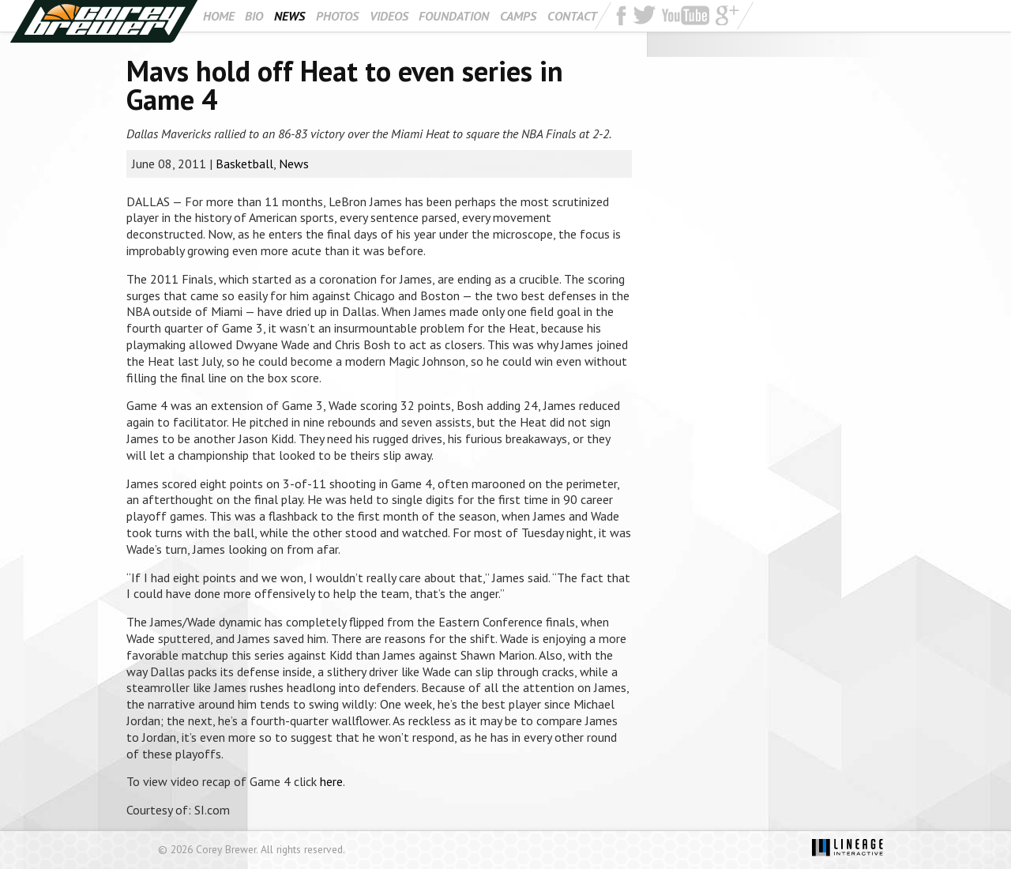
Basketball (244, 163)
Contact (572, 16)
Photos (337, 16)
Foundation (454, 16)
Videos (389, 16)
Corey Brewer (103, 21)
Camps (518, 16)
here (331, 781)
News (289, 16)
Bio (254, 16)
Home (219, 16)
